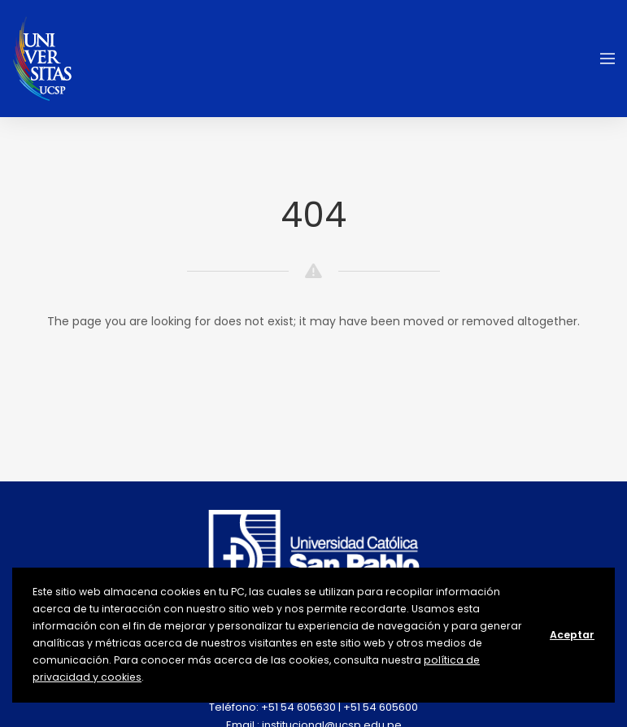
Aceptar (572, 635)
